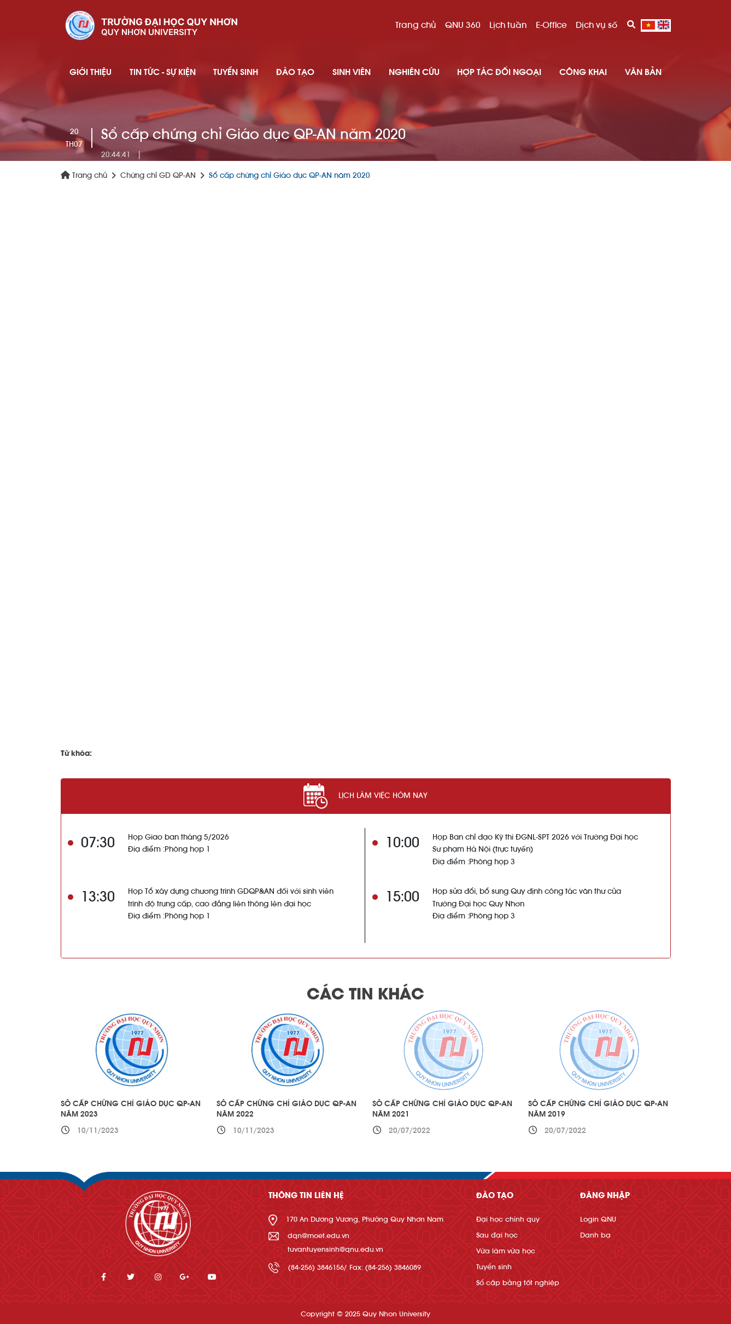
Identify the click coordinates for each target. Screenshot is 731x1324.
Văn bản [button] (643, 72)
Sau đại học (497, 1235)
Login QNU (598, 1219)
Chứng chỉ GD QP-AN (158, 176)
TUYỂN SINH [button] (235, 72)
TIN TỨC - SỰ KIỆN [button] (163, 72)
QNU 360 (463, 25)
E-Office (551, 25)
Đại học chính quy (508, 1219)
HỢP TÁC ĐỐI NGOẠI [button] (499, 72)
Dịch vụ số (596, 25)
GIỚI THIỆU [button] (90, 72)
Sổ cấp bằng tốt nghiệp (517, 1282)
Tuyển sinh (494, 1266)
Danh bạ (595, 1235)
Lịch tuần (508, 25)
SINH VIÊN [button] (351, 72)
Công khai (583, 72)
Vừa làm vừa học (505, 1250)
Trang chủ (415, 25)
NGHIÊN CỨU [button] (414, 72)
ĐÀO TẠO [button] (295, 72)
